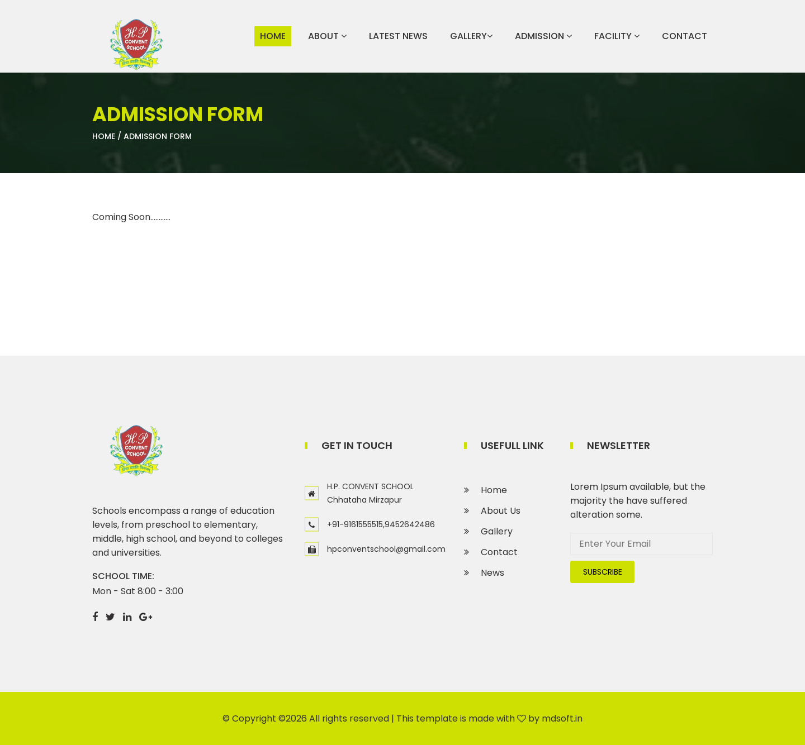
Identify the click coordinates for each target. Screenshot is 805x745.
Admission (543, 36)
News (492, 572)
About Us (500, 510)
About (327, 36)
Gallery (471, 36)
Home (273, 36)
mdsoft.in (562, 718)
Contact (684, 36)
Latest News (398, 36)
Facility (617, 36)
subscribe (602, 571)
